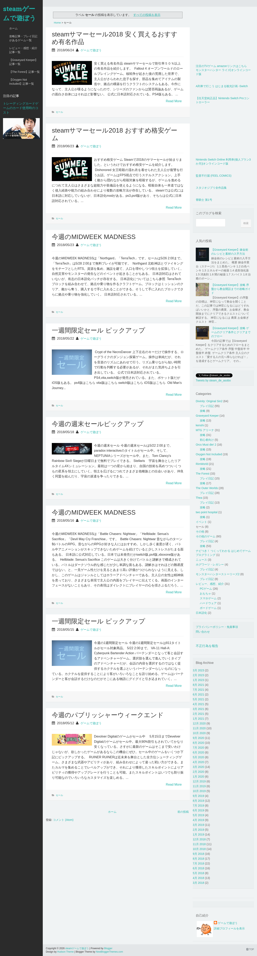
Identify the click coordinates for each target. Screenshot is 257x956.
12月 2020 (199, 723)
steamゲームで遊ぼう (19, 13)
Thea (199, 497)
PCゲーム (206, 588)
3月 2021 (198, 709)
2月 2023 (198, 675)
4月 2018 (198, 878)
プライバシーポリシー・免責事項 (217, 626)
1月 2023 (198, 680)
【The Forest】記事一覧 (24, 71)
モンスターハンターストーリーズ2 (218, 574)
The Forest (202, 473)
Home (57, 22)
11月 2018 (199, 844)
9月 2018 (198, 853)
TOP (250, 949)
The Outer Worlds (207, 488)
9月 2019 (198, 795)
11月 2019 (199, 786)
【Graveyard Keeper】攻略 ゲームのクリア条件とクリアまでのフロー (231, 332)
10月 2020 (199, 733)
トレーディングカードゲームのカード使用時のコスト (20, 108)
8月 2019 (198, 800)
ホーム (13, 28)
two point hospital (206, 512)
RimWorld (202, 464)
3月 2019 (198, 824)
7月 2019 (198, 805)
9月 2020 (198, 738)
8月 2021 (198, 684)
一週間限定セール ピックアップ (98, 330)
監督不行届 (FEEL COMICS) (214, 175)
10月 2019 (199, 791)
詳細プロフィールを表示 (229, 928)
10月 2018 (199, 849)
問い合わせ (203, 631)
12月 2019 (199, 781)
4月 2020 (198, 762)
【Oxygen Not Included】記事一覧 (21, 81)
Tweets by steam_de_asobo (213, 380)
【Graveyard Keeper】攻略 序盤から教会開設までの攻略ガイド (231, 289)
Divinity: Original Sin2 (209, 401)
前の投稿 (183, 811)
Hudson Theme (65, 951)
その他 (200, 531)
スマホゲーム (208, 598)
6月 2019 (198, 810)
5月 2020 (198, 757)
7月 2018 (198, 863)
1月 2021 (198, 718)
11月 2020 (199, 728)
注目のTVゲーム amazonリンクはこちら (221, 66)
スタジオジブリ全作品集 (211, 187)
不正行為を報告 (207, 646)
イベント (201, 521)
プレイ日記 (207, 406)
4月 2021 (198, 704)
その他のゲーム (205, 536)
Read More (174, 101)
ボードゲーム (208, 608)
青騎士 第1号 (204, 199)
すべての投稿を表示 (146, 14)
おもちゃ (205, 593)
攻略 (202, 410)
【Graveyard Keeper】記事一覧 (23, 62)
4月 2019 (198, 820)
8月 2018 (198, 858)
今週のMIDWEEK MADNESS (94, 236)
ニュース (201, 559)
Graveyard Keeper (207, 415)
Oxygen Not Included (209, 454)
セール (59, 112)
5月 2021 (198, 699)
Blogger (108, 948)
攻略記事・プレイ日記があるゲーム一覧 (23, 38)
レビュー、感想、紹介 (210, 583)
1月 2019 (198, 834)
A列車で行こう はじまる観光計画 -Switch (222, 86)
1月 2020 (198, 776)
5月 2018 (198, 873)
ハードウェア (208, 603)
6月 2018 (198, 868)
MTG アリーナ (205, 430)
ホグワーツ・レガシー (210, 564)
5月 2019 (198, 815)
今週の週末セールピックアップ (98, 424)
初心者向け (207, 439)
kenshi (200, 425)
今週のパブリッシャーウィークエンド (108, 715)
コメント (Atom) (63, 819)
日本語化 (201, 612)
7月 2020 (198, 747)
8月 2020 (198, 742)
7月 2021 (198, 689)
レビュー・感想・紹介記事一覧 (23, 50)
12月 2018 (199, 839)
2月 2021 (198, 713)
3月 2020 (198, 767)
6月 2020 (198, 752)
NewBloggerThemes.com (109, 951)
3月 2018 (198, 882)
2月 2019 (198, 829)
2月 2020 (198, 771)
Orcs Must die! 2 (206, 444)
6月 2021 (198, 694)
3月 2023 (198, 670)
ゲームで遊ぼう (91, 50)
